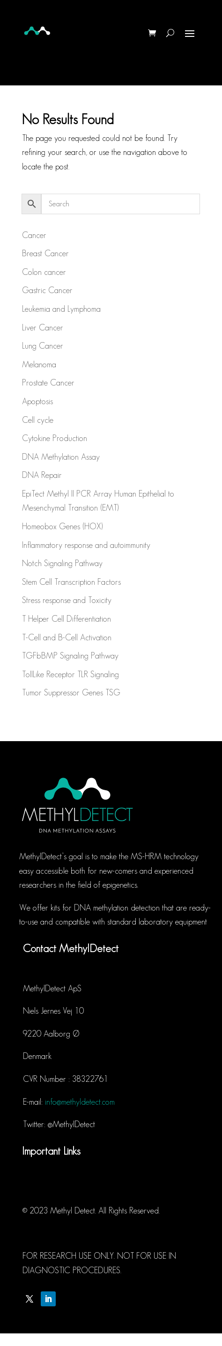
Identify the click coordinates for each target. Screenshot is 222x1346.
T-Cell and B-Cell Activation (66, 637)
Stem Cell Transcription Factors (71, 582)
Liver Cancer (42, 327)
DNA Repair (42, 475)
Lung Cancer (42, 346)
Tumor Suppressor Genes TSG (71, 692)
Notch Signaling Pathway (62, 563)
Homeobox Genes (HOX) (62, 526)
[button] (202, 13)
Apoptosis (37, 401)
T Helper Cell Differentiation (66, 619)
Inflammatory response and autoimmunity (86, 545)
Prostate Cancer (48, 382)
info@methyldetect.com (80, 1102)
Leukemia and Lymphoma (61, 309)
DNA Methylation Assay (61, 457)
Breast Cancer (45, 253)
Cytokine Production (54, 438)
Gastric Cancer (47, 290)
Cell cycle (37, 420)
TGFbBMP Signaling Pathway (70, 655)
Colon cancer (44, 272)
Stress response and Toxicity (66, 600)
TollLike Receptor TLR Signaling (70, 674)
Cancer (34, 235)
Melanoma (39, 364)
